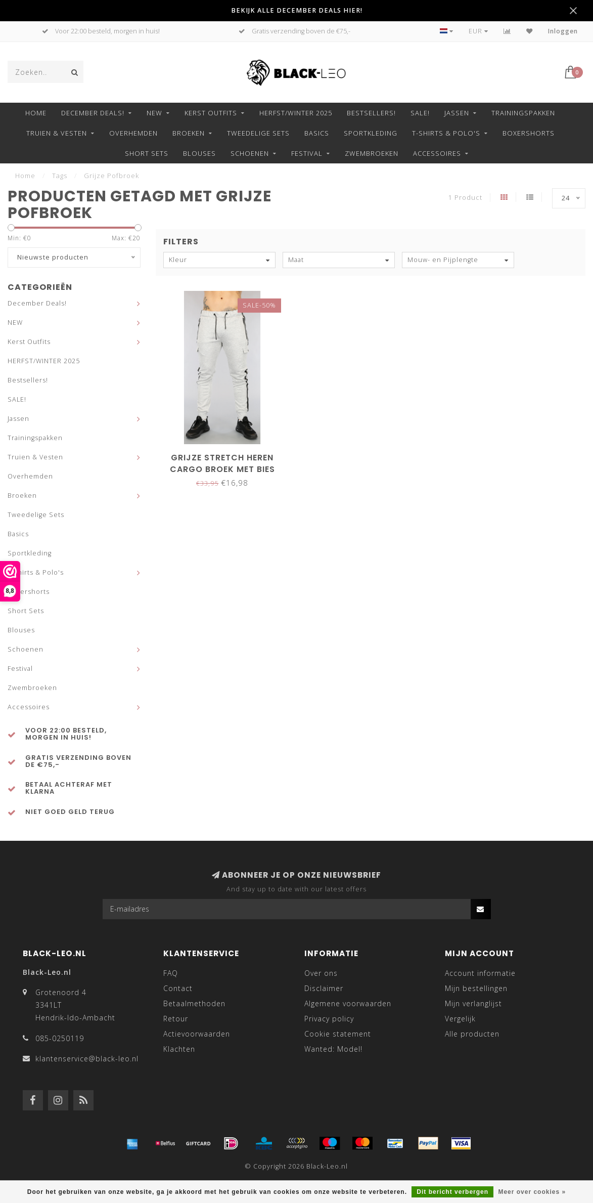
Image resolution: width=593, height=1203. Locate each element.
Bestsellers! (371, 112)
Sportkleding (370, 133)
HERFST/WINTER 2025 (295, 112)
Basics (316, 133)
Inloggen (563, 31)
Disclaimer (323, 988)
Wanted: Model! (333, 1049)
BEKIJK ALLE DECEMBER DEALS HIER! (296, 10)
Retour (175, 1018)
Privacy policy (329, 1018)
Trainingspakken (523, 112)
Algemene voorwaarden (347, 1003)
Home (36, 112)
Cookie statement (337, 1034)
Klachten (179, 1049)
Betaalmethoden (194, 1003)
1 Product (465, 197)
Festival (307, 153)
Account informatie (480, 973)
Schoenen (250, 153)
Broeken (188, 133)
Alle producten (472, 1034)
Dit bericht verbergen (452, 1191)
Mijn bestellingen (476, 988)
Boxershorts (529, 133)
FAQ (170, 973)
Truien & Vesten (56, 133)
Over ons (321, 973)
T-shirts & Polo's (446, 133)
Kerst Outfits (211, 112)
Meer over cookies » (532, 1191)
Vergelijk (460, 1018)
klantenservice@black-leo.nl (87, 1058)
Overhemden (133, 133)
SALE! (420, 112)
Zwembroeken (371, 153)
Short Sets (146, 153)
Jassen (456, 112)
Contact (178, 988)
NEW (154, 112)
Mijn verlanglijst (473, 1003)
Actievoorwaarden (196, 1034)
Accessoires (437, 153)
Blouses (199, 153)
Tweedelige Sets (258, 133)
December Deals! (92, 112)
